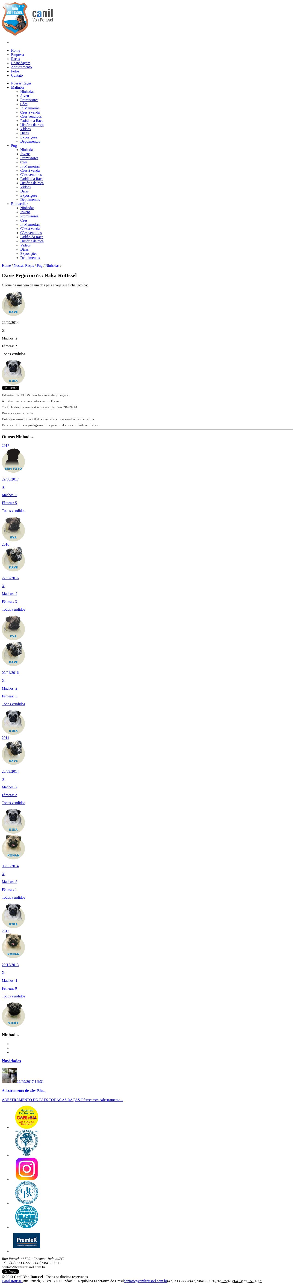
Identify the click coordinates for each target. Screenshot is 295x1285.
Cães (23, 104)
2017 (5, 445)
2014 (5, 738)
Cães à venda (30, 112)
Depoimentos (30, 141)
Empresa (17, 55)
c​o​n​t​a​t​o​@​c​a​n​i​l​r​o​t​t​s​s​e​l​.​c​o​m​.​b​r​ (145, 1281)
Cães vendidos (31, 116)
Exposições (28, 137)
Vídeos (25, 129)
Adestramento (21, 67)
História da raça (32, 125)
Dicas (24, 133)
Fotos (15, 71)
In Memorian (30, 108)
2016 (5, 544)
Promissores (29, 100)
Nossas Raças (24, 265)
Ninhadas (27, 91)
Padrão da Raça (31, 121)
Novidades (11, 1060)
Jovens (25, 96)
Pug (40, 265)
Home (15, 50)
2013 (5, 931)
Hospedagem (20, 63)
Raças (15, 59)
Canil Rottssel (12, 1281)
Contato (17, 75)
